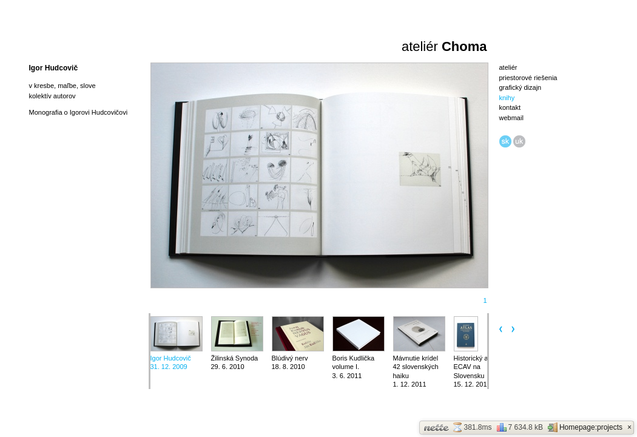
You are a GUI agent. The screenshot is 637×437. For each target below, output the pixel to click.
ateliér (508, 67)
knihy (507, 97)
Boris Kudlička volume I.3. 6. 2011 (353, 366)
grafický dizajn (520, 87)
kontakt (510, 107)
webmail (511, 117)
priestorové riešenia (528, 77)
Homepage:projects (585, 427)
